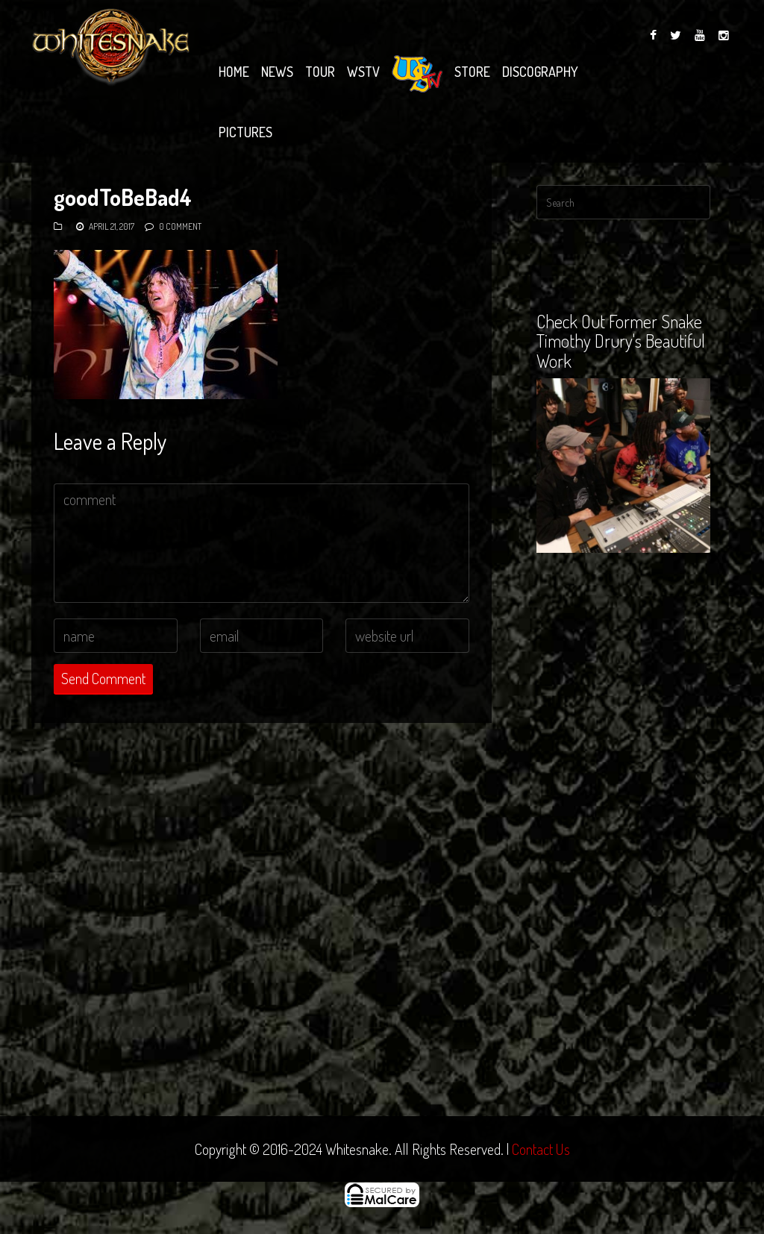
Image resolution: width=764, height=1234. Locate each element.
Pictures (245, 132)
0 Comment (180, 226)
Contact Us (541, 1149)
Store (472, 71)
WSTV (363, 71)
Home (234, 71)
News (277, 71)
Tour (320, 71)
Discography (540, 71)
